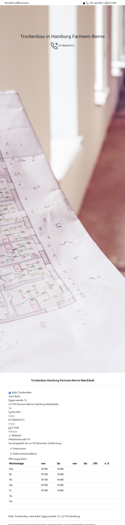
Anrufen (14, 411)
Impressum (18, 448)
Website (14, 435)
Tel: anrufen (95, 2)
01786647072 (62, 45)
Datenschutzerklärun (23, 453)
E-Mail (110, 2)
